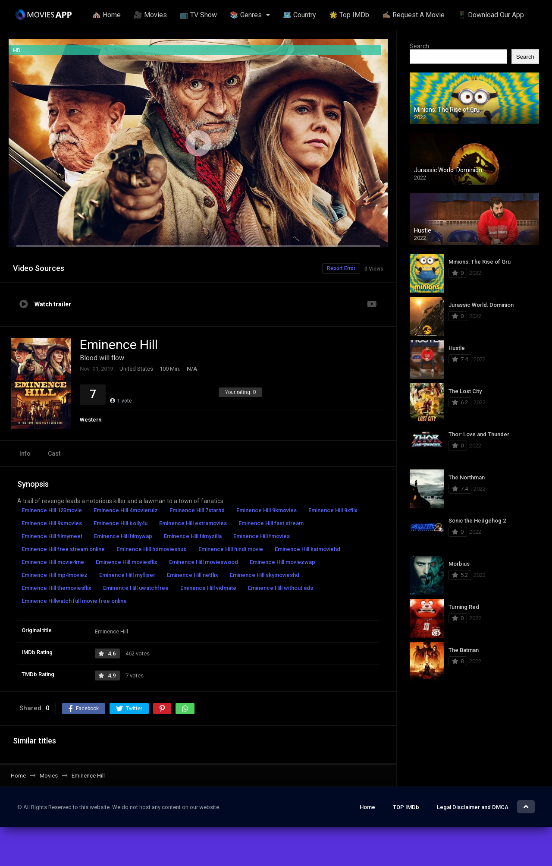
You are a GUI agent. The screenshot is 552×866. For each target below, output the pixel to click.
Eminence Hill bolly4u (120, 523)
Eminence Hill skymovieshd (264, 575)
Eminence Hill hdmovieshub (151, 549)
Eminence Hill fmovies (261, 536)
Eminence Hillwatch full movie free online (74, 601)
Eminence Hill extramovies (193, 523)
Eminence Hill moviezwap (282, 562)
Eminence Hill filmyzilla (193, 536)
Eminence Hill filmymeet (52, 536)
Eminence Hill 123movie (52, 510)
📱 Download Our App (491, 15)
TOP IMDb (406, 807)
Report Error (341, 268)
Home (367, 807)
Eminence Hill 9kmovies (266, 510)
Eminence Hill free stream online (63, 549)
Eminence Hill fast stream (271, 523)
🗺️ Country (299, 15)
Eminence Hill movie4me (53, 562)
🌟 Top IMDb (349, 15)
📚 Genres (246, 15)
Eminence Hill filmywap (123, 536)
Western (90, 419)
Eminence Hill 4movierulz (126, 510)
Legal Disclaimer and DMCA (472, 807)
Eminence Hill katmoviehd (307, 549)
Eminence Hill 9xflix (333, 510)
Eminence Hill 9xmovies (52, 523)
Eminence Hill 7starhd (197, 510)
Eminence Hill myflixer (127, 575)
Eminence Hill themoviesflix (56, 588)
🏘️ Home (106, 15)
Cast (54, 453)
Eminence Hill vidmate (208, 588)
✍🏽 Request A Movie (413, 15)
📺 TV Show (198, 15)
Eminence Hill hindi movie (230, 549)
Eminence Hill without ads (280, 588)
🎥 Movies (150, 15)
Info (25, 453)
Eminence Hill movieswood (203, 562)
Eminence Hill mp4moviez (55, 575)
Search (419, 46)
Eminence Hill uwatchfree (136, 588)
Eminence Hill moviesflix (126, 562)
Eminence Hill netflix (192, 575)
